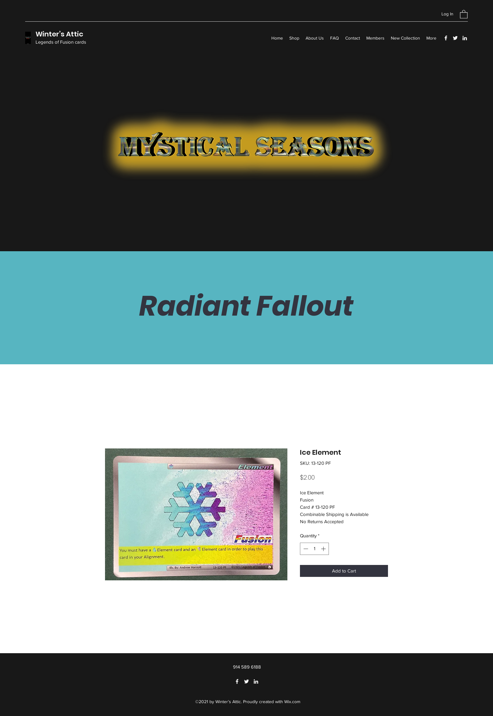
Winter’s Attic (59, 34)
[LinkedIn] (465, 38)
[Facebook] (446, 38)
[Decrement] (305, 549)
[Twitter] (455, 38)
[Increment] (324, 549)
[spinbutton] (314, 549)
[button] (464, 14)
